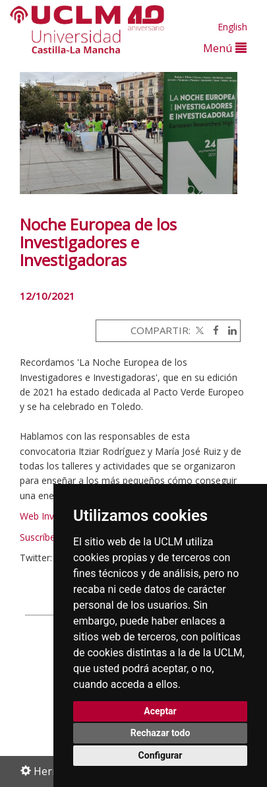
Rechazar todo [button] (161, 733)
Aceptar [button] (160, 711)
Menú (225, 47)
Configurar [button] (160, 755)
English (232, 26)
